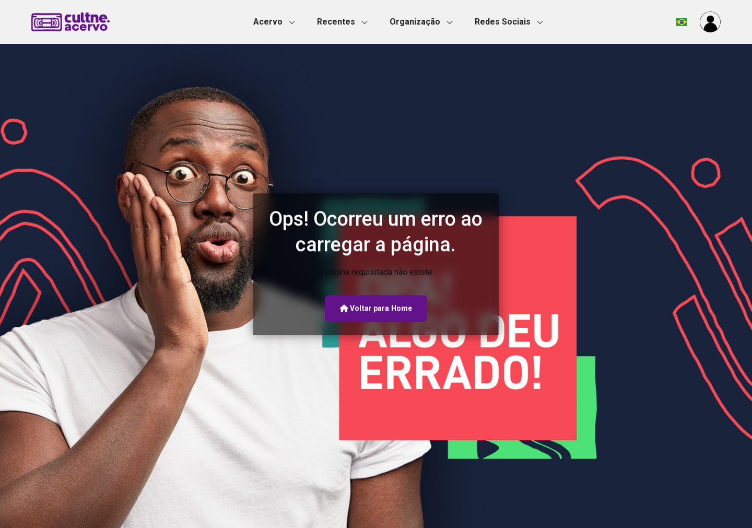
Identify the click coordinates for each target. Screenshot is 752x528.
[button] (277, 21)
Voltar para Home (376, 308)
